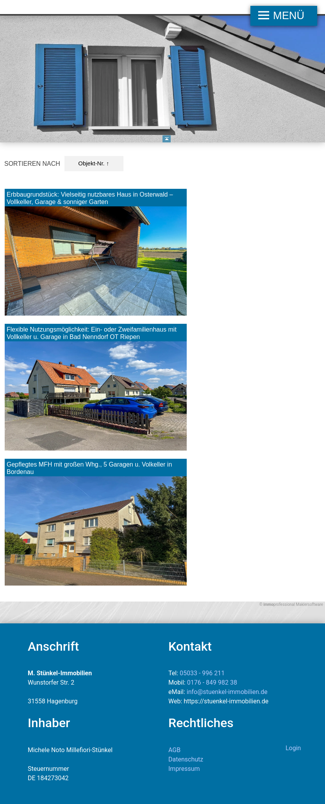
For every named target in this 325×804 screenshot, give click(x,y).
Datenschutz (185, 759)
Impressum (184, 768)
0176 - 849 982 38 (212, 682)
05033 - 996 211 (202, 673)
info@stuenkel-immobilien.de (227, 692)
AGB (174, 750)
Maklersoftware (309, 604)
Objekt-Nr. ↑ (93, 163)
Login (293, 748)
